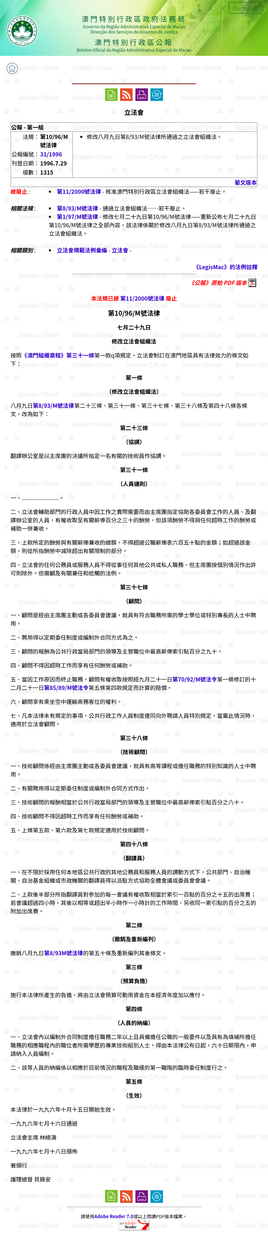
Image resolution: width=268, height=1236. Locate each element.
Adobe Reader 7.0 (114, 1216)
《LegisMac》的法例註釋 (225, 267)
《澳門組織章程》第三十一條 (58, 355)
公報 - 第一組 (27, 127)
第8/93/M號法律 (77, 208)
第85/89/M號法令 (66, 687)
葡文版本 (245, 182)
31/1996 (51, 154)
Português (245, 8)
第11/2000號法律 (79, 191)
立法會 (120, 250)
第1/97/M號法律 (77, 216)
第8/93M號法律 (63, 953)
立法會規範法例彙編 (82, 250)
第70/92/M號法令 (194, 679)
